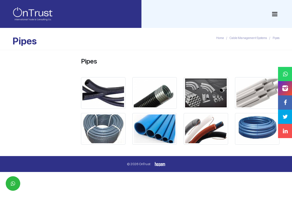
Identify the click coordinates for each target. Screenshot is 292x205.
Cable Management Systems (248, 38)
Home (220, 38)
